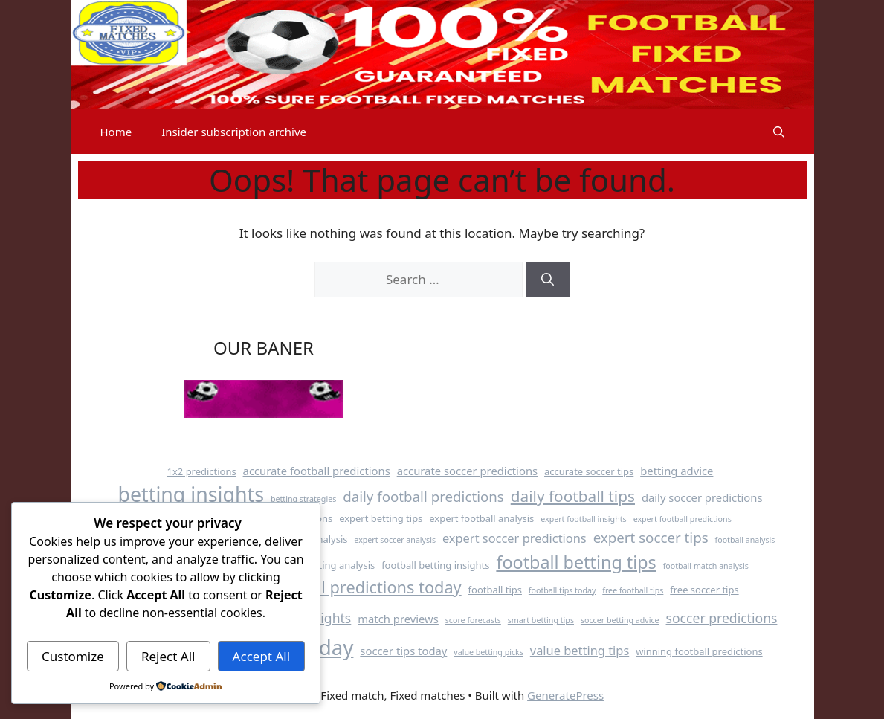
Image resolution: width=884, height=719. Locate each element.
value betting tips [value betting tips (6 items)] (579, 650)
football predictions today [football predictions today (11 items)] (365, 587)
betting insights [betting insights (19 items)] (191, 494)
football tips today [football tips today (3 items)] (562, 590)
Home (116, 131)
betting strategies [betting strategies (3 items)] (303, 499)
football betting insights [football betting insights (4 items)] (435, 565)
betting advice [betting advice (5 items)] (676, 470)
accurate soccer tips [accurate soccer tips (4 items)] (588, 471)
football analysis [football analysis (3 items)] (745, 540)
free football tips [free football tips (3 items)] (632, 590)
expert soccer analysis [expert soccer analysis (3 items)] (395, 540)
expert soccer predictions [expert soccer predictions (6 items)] (514, 537)
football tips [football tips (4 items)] (495, 589)
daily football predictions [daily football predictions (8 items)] (423, 496)
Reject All (168, 656)
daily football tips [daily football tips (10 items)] (573, 496)
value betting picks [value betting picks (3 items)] (488, 652)
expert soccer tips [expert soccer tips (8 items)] (651, 537)
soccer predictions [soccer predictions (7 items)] (722, 618)
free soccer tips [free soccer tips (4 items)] (704, 589)
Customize (73, 656)
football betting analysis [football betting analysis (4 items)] (320, 565)
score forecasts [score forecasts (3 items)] (473, 620)
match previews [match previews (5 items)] (398, 618)
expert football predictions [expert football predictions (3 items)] (682, 519)
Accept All (261, 656)
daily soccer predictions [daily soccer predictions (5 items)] (702, 497)
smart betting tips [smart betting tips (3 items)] (541, 620)
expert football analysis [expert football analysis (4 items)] (481, 518)
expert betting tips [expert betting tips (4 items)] (380, 518)
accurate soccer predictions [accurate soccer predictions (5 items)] (467, 470)
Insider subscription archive (233, 131)
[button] (778, 131)
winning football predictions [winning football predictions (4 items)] (699, 651)
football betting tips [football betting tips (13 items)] (576, 562)
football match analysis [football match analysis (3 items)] (706, 566)
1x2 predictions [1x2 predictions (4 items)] (201, 471)
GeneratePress (565, 695)
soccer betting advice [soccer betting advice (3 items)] (620, 620)
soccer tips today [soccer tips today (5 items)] (403, 650)
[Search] (548, 279)
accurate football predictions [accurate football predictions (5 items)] (316, 470)
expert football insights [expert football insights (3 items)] (584, 519)
